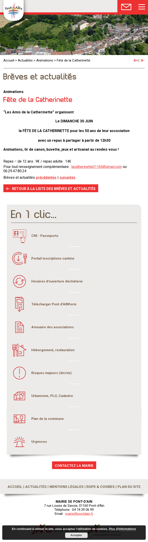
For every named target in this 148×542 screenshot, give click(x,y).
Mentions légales (67, 487)
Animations (44, 60)
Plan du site (129, 487)
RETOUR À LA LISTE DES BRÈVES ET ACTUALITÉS (54, 189)
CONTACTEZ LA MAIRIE (74, 466)
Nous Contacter (126, 6)
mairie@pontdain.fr (79, 514)
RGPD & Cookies (101, 487)
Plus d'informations (122, 529)
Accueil (8, 60)
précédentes (46, 177)
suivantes (67, 177)
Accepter (76, 535)
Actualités (25, 60)
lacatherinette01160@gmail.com (96, 167)
